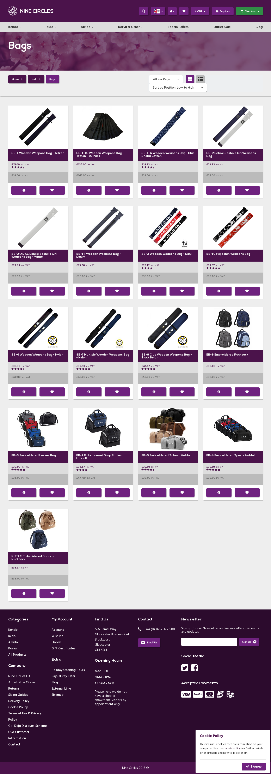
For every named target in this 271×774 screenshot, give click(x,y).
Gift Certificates (63, 648)
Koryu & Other (129, 28)
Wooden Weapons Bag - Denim (98, 256)
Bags (52, 79)
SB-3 (145, 254)
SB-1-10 (82, 153)
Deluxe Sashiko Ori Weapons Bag (231, 155)
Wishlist (57, 636)
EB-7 (79, 455)
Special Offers (178, 28)
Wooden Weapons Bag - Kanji (171, 254)
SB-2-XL (17, 254)
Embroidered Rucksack (231, 355)
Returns (13, 689)
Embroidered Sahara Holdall (170, 455)
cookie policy (232, 748)
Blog (259, 28)
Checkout (249, 11)
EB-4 (210, 455)
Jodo (36, 79)
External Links (61, 689)
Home (17, 79)
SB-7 (80, 355)
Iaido (49, 28)
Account (57, 630)
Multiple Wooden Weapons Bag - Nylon (102, 356)
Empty (222, 11)
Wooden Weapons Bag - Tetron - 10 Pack (100, 155)
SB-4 (15, 355)
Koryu (12, 648)
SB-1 (14, 153)
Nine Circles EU (19, 676)
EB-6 (145, 455)
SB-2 (210, 153)
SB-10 (210, 254)
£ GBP (200, 11)
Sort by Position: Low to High (178, 88)
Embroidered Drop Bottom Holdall (99, 457)
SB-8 (145, 355)
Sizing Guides (18, 695)
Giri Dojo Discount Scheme (27, 726)
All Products (17, 655)
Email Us (149, 643)
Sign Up (249, 642)
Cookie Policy (18, 707)
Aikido (86, 28)
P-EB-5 (16, 556)
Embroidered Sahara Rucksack (32, 558)
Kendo (13, 28)
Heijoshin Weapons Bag (233, 254)
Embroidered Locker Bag (37, 455)
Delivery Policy (18, 701)
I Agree (256, 766)
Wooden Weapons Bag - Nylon (41, 355)
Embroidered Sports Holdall (234, 455)
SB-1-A (146, 153)
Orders (56, 642)
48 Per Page (166, 79)
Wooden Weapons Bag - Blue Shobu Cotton (168, 155)
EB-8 (210, 355)
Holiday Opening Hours (68, 670)
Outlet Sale (222, 28)
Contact (14, 745)
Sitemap (57, 695)
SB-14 (80, 254)
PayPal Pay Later (63, 676)
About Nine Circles (21, 682)
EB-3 (15, 455)
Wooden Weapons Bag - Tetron (41, 153)
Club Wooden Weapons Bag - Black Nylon (166, 356)
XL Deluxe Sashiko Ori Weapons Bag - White (34, 256)
